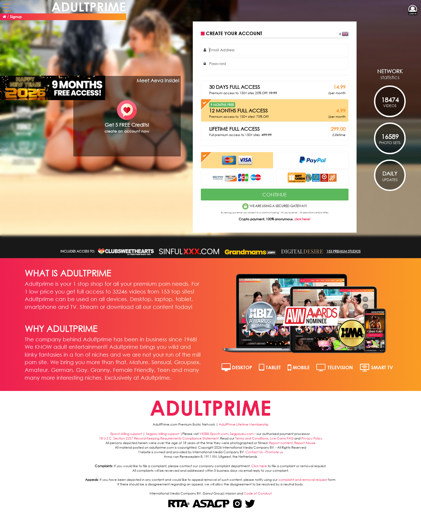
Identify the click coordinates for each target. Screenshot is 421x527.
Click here (259, 466)
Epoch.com (219, 433)
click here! (302, 219)
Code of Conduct (258, 493)
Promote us (274, 452)
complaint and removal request (302, 479)
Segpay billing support (162, 433)
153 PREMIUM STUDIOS (343, 251)
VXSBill (204, 433)
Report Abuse (304, 443)
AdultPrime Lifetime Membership (243, 424)
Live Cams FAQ (281, 438)
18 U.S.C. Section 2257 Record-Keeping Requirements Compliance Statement (159, 438)
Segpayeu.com (242, 433)
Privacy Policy (311, 438)
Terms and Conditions (251, 438)
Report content (281, 443)
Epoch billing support (126, 433)
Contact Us (254, 452)
